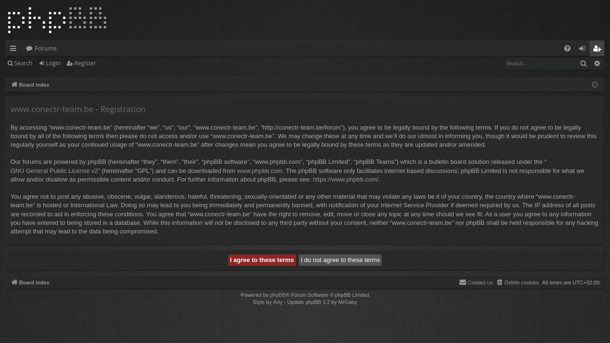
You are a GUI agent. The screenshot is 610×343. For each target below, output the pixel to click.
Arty (278, 302)
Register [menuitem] (599, 50)
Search (23, 63)
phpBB (277, 295)
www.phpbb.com (259, 170)
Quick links (15, 50)
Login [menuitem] (584, 50)
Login (53, 63)
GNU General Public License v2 (54, 170)
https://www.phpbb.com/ (345, 179)
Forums (46, 48)
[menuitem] (567, 48)
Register (85, 63)
